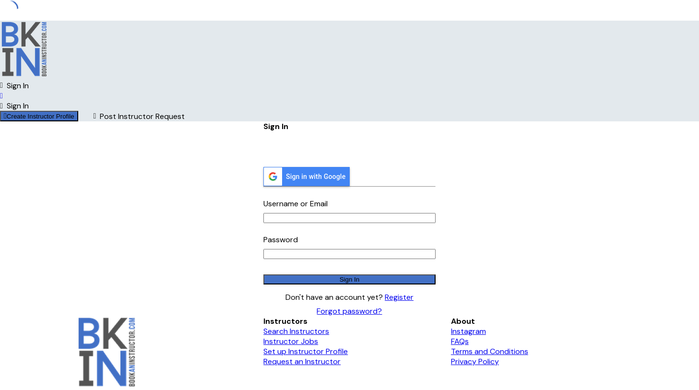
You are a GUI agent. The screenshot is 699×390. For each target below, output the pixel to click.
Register (399, 297)
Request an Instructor (302, 361)
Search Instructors (296, 331)
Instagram (468, 331)
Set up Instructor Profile (305, 351)
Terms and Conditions (489, 351)
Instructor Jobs (290, 341)
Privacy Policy (475, 361)
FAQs (460, 341)
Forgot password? (349, 311)
